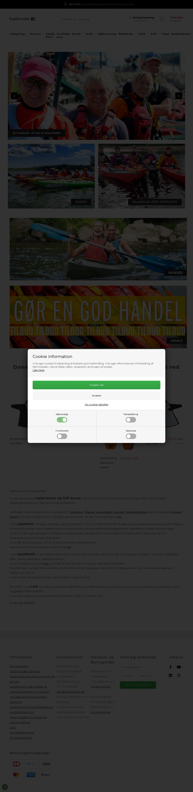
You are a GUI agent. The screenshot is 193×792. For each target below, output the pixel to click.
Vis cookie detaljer (96, 404)
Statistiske (131, 434)
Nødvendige (62, 418)
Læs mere (38, 370)
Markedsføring (130, 418)
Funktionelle (62, 434)
